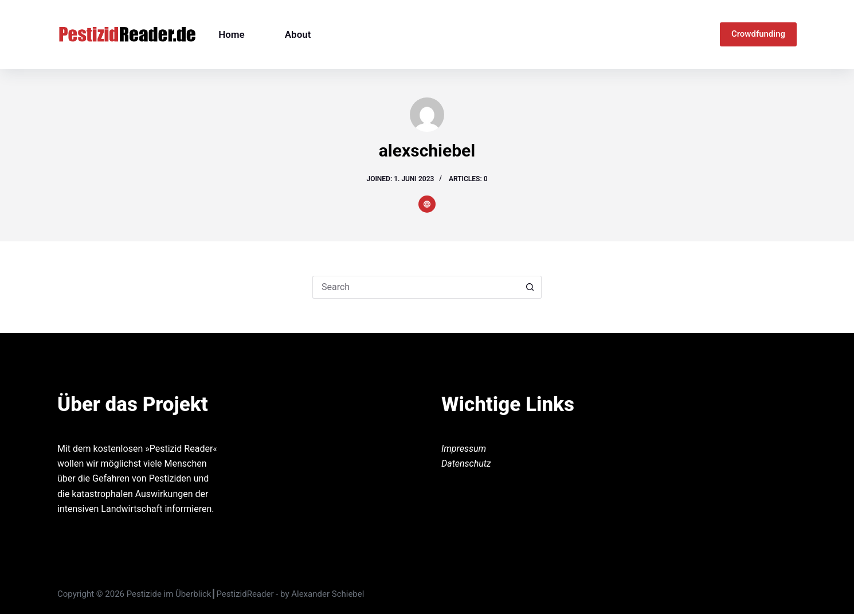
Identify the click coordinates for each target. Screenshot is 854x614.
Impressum (463, 448)
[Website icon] (427, 204)
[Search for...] (415, 287)
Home (231, 34)
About (298, 34)
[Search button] (530, 287)
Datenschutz (466, 463)
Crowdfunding (758, 34)
